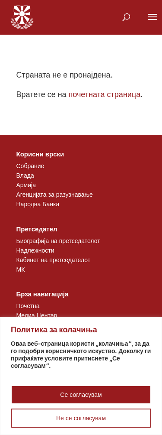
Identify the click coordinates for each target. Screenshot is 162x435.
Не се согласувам (81, 418)
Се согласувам (81, 394)
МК (20, 269)
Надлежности (35, 250)
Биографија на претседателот (58, 240)
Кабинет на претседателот (53, 259)
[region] (81, 376)
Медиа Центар (36, 315)
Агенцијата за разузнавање (54, 194)
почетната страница (105, 94)
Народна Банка (38, 204)
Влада (25, 175)
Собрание (30, 165)
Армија (26, 184)
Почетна (28, 305)
